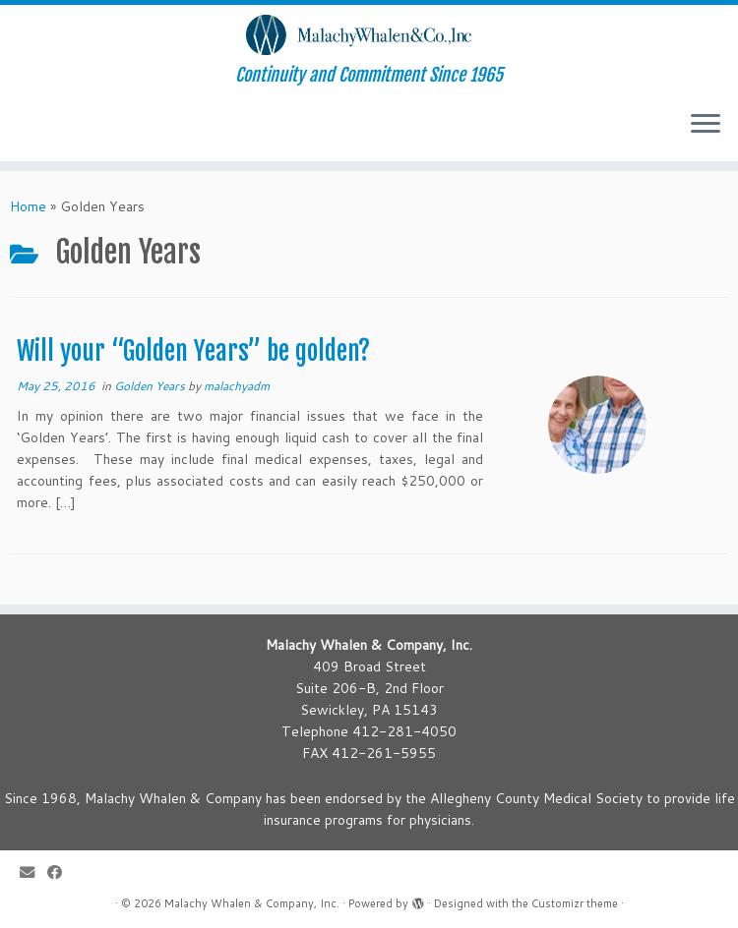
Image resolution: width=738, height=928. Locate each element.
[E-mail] (33, 872)
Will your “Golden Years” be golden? (193, 351)
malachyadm (237, 385)
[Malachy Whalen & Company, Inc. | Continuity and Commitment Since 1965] (369, 35)
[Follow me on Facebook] (61, 872)
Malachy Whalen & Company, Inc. (251, 903)
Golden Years (151, 385)
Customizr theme (574, 903)
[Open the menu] (705, 126)
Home (28, 206)
